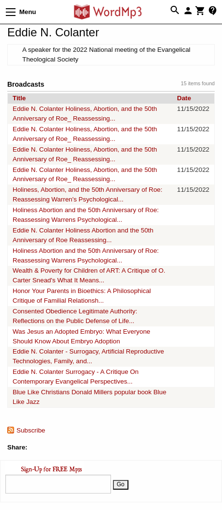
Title (19, 98)
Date (184, 98)
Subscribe (30, 430)
